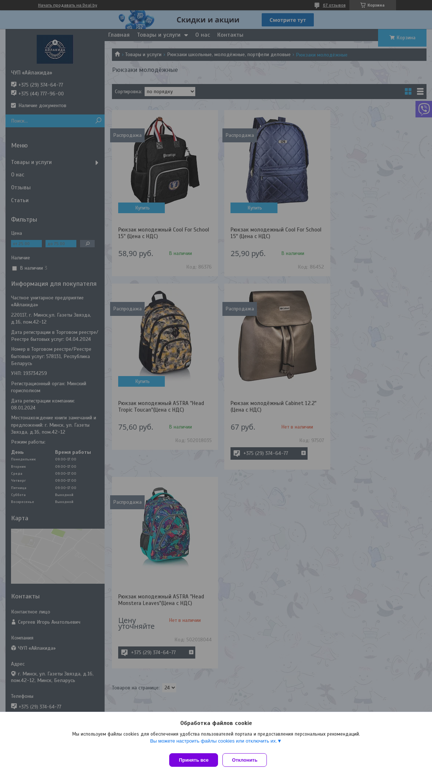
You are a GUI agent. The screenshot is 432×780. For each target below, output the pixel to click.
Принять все (193, 760)
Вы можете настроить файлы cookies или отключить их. (213, 744)
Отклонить (247, 760)
